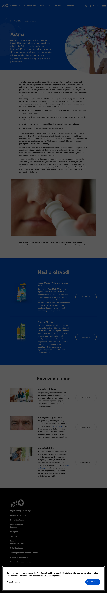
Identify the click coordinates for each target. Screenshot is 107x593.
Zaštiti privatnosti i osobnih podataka (47, 576)
